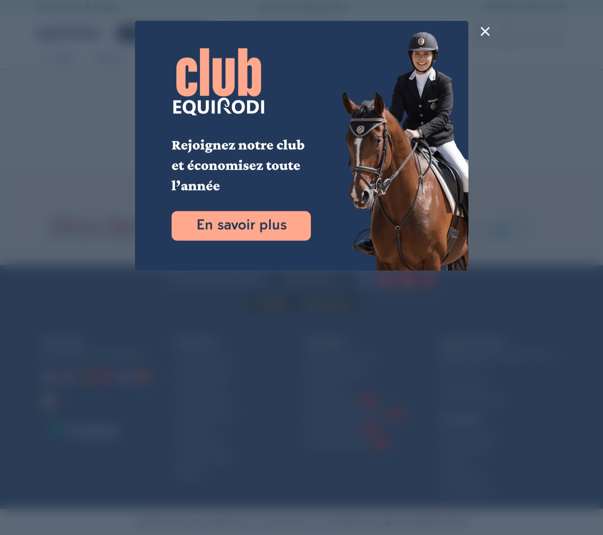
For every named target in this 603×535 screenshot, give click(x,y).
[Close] (485, 36)
